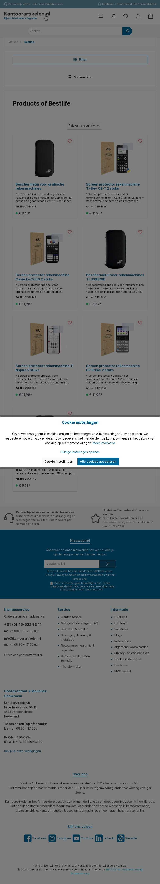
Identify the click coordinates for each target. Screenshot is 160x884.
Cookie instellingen (59, 461)
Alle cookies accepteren (98, 461)
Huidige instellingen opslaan (80, 452)
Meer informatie (104, 443)
